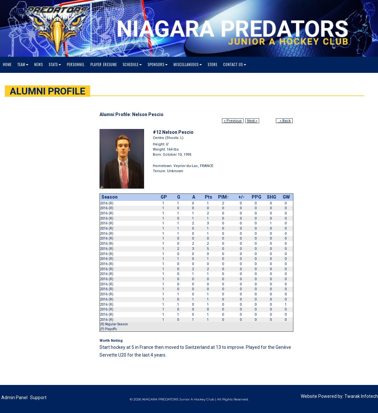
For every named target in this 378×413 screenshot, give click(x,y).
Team (22, 64)
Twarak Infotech (361, 396)
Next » (252, 121)
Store (212, 64)
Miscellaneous (187, 64)
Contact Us (234, 64)
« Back (284, 121)
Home (7, 64)
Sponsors (158, 64)
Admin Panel (14, 397)
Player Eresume (103, 64)
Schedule (132, 64)
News (38, 64)
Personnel (76, 64)
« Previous (233, 121)
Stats (55, 64)
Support (38, 397)
